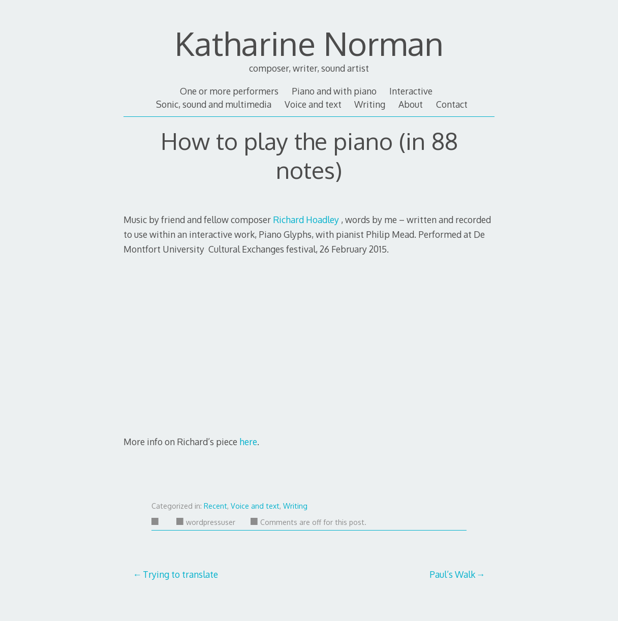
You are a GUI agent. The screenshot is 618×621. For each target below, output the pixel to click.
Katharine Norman (309, 43)
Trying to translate (180, 574)
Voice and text (313, 104)
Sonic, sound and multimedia (213, 104)
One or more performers (229, 91)
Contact (452, 104)
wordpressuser (205, 522)
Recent (215, 506)
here (248, 441)
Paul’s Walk (452, 574)
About (410, 104)
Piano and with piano (334, 91)
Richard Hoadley (306, 219)
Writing (369, 104)
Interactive (410, 91)
